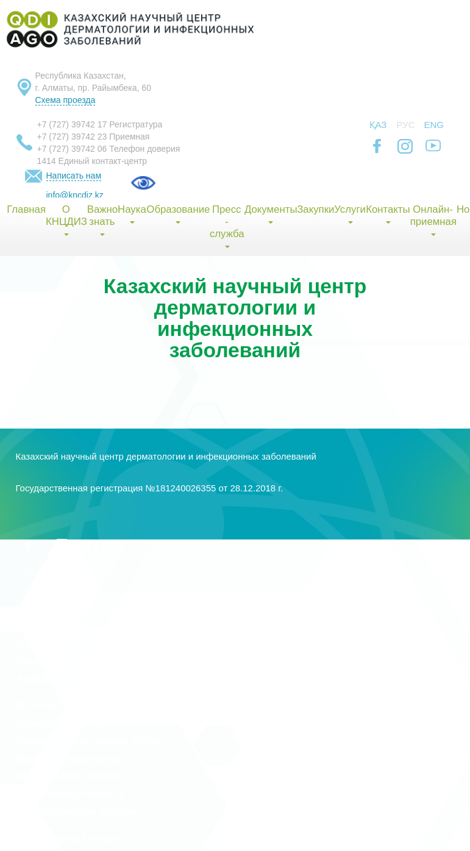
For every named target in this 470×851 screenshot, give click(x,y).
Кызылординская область (77, 811)
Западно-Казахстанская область (92, 741)
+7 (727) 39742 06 (72, 149)
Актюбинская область (67, 643)
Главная (26, 209)
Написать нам (74, 175)
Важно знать (102, 220)
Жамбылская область (67, 723)
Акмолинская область (67, 626)
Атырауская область (64, 679)
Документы (270, 214)
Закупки (315, 209)
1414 (46, 161)
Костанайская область (69, 776)
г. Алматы (39, 590)
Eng (434, 124)
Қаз (378, 124)
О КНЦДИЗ (66, 220)
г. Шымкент (42, 608)
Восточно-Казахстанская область (94, 705)
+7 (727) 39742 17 (72, 124)
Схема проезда (65, 100)
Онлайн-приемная (433, 220)
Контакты (388, 214)
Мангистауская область (71, 838)
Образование (177, 214)
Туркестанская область (71, 794)
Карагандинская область (74, 758)
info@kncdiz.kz (75, 195)
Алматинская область (67, 661)
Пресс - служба (227, 226)
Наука (132, 214)
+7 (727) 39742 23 (72, 136)
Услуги (349, 214)
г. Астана (36, 573)
